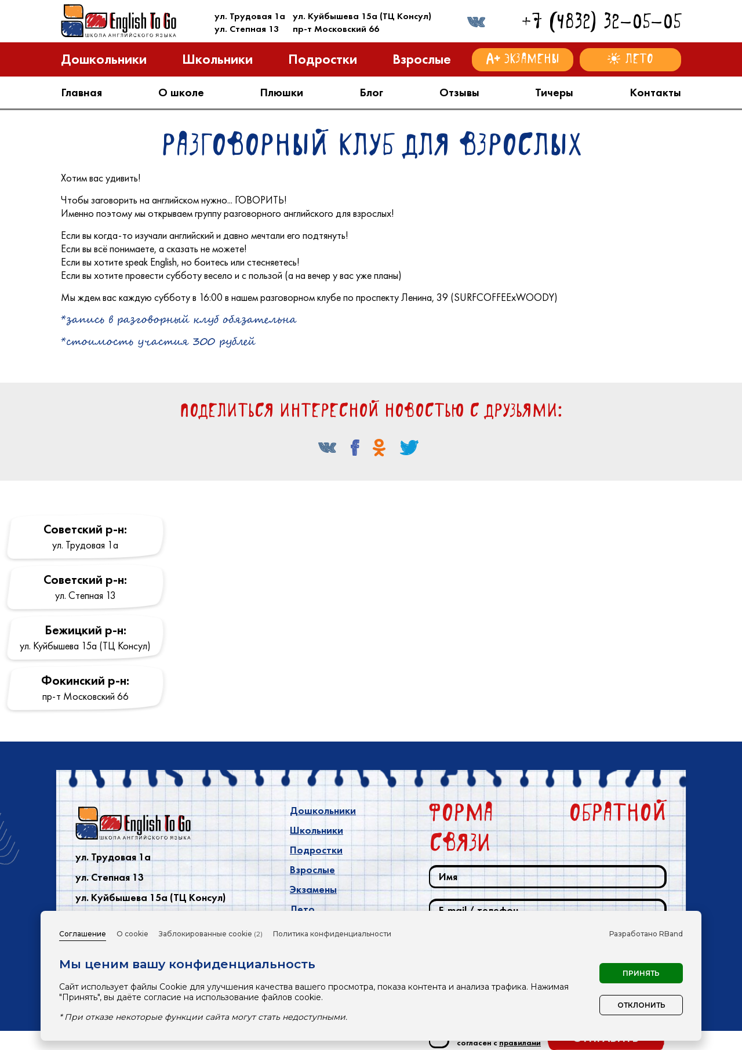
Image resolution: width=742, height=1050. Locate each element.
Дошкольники (323, 810)
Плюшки (281, 92)
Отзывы (459, 92)
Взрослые (312, 869)
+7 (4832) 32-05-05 (601, 21)
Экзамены (313, 889)
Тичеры (554, 92)
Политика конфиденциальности (332, 933)
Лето (302, 909)
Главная (81, 92)
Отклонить (641, 1005)
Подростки (316, 850)
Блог (371, 92)
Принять (641, 973)
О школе (181, 92)
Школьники (316, 830)
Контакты (655, 92)
